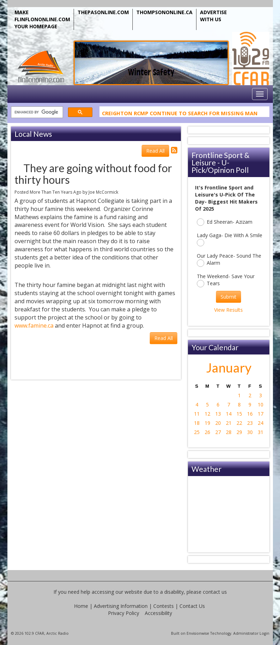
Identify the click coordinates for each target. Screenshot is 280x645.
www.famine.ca (34, 325)
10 (260, 404)
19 (207, 423)
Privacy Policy (123, 613)
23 (250, 423)
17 (260, 413)
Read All (155, 150)
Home (81, 606)
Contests (163, 606)
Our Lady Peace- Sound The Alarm (229, 259)
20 (218, 423)
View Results (228, 309)
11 (197, 413)
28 (229, 432)
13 (218, 413)
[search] (36, 113)
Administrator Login (251, 633)
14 (229, 413)
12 (207, 413)
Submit (228, 296)
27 (218, 432)
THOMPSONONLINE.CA (164, 12)
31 (260, 432)
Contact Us (192, 606)
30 (250, 432)
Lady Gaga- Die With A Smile (229, 239)
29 (239, 432)
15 (239, 413)
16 (250, 413)
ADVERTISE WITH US (213, 16)
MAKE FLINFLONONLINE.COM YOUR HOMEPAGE (42, 19)
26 (207, 432)
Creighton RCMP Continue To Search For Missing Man (180, 114)
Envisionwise (198, 633)
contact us (215, 591)
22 (239, 423)
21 (229, 423)
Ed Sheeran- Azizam (224, 222)
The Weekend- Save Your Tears (226, 280)
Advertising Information (121, 606)
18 (197, 423)
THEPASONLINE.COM (103, 12)
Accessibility (158, 613)
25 (197, 432)
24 (260, 423)
